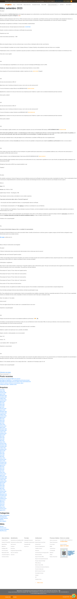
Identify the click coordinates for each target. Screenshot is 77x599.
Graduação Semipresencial (29, 542)
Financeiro (37, 550)
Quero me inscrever (53, 540)
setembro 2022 (3, 449)
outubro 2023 (3, 431)
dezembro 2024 (3, 411)
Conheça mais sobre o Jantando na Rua (8, 384)
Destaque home (3, 516)
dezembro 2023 (3, 429)
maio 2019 (2, 504)
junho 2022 (2, 453)
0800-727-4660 (64, 545)
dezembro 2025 (3, 395)
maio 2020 (2, 487)
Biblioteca (4, 546)
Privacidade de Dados (39, 573)
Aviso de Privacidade (40, 1)
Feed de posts (3, 527)
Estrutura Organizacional (40, 546)
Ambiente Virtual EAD (6, 542)
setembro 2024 (3, 415)
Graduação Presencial (28, 540)
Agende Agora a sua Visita (40, 542)
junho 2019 (2, 502)
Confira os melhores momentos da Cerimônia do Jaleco (11, 383)
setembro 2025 (3, 400)
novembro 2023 (3, 430)
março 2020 (2, 489)
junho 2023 (2, 437)
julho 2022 (2, 452)
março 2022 (2, 458)
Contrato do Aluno (5, 556)
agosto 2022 (2, 450)
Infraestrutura (38, 544)
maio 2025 (2, 405)
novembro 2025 (3, 397)
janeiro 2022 (2, 460)
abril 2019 (2, 505)
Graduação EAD (27, 544)
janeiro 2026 (2, 394)
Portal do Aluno (5, 540)
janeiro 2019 (2, 510)
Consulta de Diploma (6, 554)
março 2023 (2, 442)
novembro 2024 (3, 413)
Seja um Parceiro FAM (39, 556)
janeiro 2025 (2, 410)
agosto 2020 (2, 482)
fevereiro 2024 (3, 426)
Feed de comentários (4, 529)
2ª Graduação (52, 550)
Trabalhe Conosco (38, 548)
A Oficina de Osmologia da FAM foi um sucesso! (10, 378)
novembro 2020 (3, 478)
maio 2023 (2, 439)
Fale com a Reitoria (14, 552)
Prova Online (52, 544)
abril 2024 (2, 423)
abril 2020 (2, 488)
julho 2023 (2, 436)
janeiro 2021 (2, 475)
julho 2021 (2, 466)
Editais (51, 554)
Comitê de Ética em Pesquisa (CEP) (42, 552)
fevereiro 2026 (3, 392)
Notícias (1, 519)
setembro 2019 (3, 498)
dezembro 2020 (3, 476)
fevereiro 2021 (3, 473)
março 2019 (2, 507)
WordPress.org (3, 530)
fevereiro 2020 (3, 491)
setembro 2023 (3, 433)
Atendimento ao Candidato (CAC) (17, 540)
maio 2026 (2, 389)
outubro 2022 (3, 447)
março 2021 (2, 472)
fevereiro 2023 (3, 443)
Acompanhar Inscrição (36, 4)
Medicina (51, 552)
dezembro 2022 (3, 444)
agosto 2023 (2, 434)
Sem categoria (3, 521)
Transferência (52, 548)
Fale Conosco (13, 544)
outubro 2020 (3, 479)
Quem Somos (37, 540)
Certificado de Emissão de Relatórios (42, 566)
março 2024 (2, 424)
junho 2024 (2, 420)
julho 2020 (2, 484)
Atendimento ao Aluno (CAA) (16, 542)
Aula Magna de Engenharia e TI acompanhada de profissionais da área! (15, 380)
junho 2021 (2, 468)
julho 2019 (2, 501)
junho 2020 (2, 485)
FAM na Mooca (38, 562)
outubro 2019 (3, 497)
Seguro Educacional (53, 542)
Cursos (14, 4)
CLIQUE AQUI (28, 26)
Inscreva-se (26, 546)
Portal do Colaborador (39, 569)
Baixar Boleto (4, 544)
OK (71, 1)
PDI (35, 577)
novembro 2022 (3, 446)
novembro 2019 (3, 495)
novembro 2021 (3, 462)
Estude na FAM (19, 4)
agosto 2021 (2, 465)
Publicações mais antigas (5, 372)
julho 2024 (2, 418)
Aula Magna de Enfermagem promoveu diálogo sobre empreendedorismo (15, 381)
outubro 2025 (3, 398)
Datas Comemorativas (4, 515)
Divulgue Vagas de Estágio (40, 560)
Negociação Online (5, 552)
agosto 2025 (2, 401)
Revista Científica (38, 554)
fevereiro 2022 (3, 459)
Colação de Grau (38, 579)
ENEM (51, 546)
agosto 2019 (2, 500)
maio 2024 (2, 421)
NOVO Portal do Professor (40, 571)
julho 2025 (2, 402)
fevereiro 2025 (3, 408)
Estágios (36, 575)
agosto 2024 (2, 417)
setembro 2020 (3, 481)
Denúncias (13, 548)
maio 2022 (2, 455)
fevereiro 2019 (3, 508)
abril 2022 (2, 456)
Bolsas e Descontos (27, 4)
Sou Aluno (61, 4)
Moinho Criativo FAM (39, 564)
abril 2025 (2, 407)
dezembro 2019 (3, 494)
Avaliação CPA (4, 548)
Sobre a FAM (43, 4)
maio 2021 (2, 469)
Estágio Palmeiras (4, 518)
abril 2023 (2, 440)
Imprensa (12, 554)
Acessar (1, 526)
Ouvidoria (12, 546)
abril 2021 (2, 471)
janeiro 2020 (2, 492)
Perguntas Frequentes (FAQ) (16, 550)
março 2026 (2, 391)
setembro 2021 (3, 463)
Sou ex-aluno (68, 4)
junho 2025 (2, 404)
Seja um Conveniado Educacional (41, 558)
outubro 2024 (3, 414)
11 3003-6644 (63, 541)
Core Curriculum (5, 550)
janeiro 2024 (2, 427)
